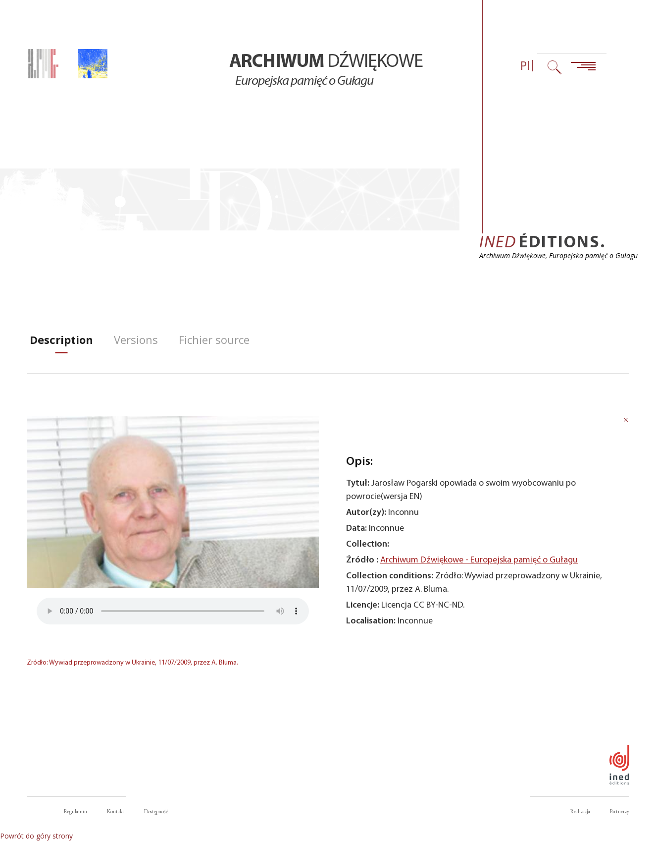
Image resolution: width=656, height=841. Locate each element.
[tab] (61, 339)
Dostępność (156, 811)
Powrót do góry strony (36, 836)
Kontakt (115, 811)
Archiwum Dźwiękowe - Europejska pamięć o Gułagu (479, 560)
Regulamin (75, 811)
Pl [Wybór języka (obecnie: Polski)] (525, 65)
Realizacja (580, 811)
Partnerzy (619, 811)
